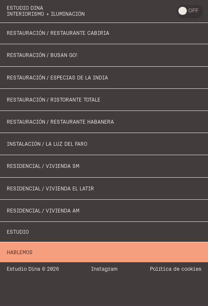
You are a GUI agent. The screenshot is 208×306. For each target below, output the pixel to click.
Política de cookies (175, 269)
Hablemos (20, 252)
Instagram (104, 269)
